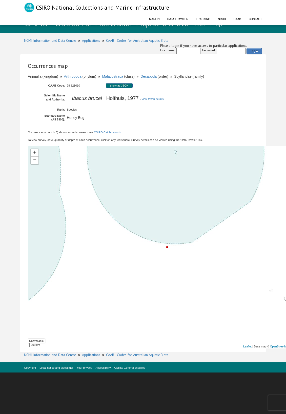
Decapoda (148, 76)
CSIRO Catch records (107, 132)
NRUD (222, 18)
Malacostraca (112, 76)
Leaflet (247, 346)
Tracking (203, 18)
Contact (255, 18)
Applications (91, 40)
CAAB (237, 18)
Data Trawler (177, 18)
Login (254, 51)
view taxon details (153, 98)
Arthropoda (72, 76)
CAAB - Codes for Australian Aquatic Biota (137, 40)
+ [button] (34, 153)
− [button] (34, 160)
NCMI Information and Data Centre (50, 40)
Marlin (154, 18)
